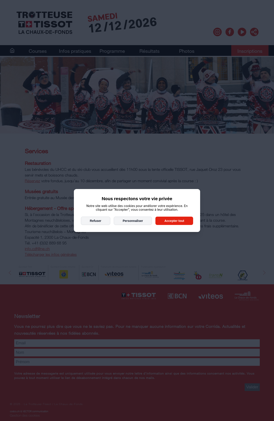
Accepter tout (174, 221)
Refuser (95, 221)
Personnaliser (133, 221)
